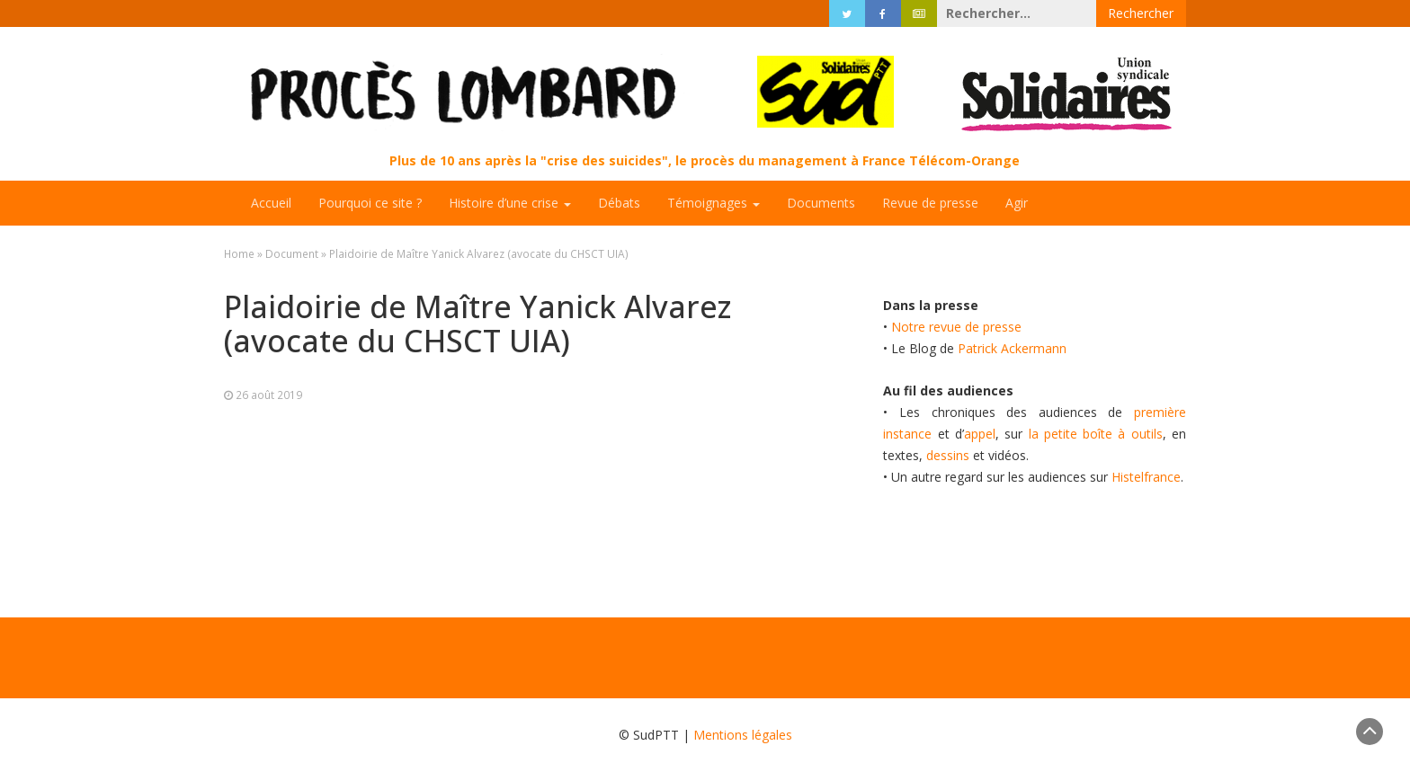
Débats (619, 202)
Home (239, 253)
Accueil (271, 202)
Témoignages (713, 202)
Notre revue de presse (956, 326)
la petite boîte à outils (1096, 433)
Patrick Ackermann (1012, 348)
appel (979, 433)
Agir (1016, 202)
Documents (821, 202)
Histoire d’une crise (510, 202)
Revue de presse (930, 202)
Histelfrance (1146, 476)
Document (291, 253)
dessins (947, 455)
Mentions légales (742, 734)
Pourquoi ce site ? (370, 202)
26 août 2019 (269, 394)
